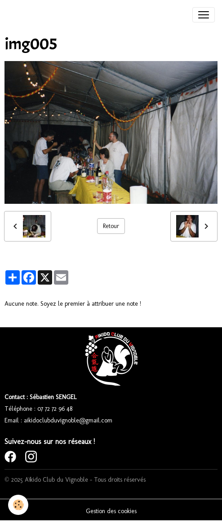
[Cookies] (18, 505)
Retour (111, 226)
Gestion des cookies (111, 511)
